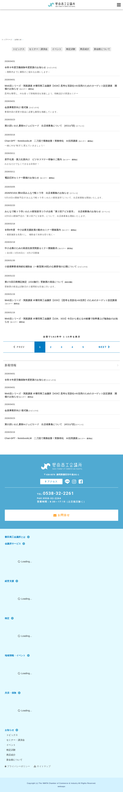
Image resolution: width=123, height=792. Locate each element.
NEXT (103, 346)
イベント (56, 49)
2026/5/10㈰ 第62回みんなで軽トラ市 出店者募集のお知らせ (37, 193)
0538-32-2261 (58, 493)
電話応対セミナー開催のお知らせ (22, 177)
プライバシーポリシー (17, 766)
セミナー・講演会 (38, 49)
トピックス (19, 49)
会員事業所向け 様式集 (16, 107)
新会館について (102, 49)
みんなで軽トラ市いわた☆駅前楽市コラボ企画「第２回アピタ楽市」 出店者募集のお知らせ (53, 211)
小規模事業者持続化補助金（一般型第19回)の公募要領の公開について (41, 266)
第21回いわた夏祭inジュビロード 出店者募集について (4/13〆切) (40, 125)
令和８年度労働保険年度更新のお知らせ (25, 67)
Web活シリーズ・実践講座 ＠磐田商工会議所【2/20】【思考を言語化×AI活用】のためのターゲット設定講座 (61, 300)
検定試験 (70, 49)
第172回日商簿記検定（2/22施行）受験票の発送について (34, 282)
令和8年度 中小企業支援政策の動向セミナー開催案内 (33, 230)
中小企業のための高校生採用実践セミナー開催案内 (31, 248)
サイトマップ (42, 766)
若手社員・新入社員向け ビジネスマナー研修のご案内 (33, 159)
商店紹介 (84, 49)
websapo (61, 786)
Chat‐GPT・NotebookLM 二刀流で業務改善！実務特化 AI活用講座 (41, 141)
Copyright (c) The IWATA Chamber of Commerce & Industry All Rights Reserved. (61, 783)
